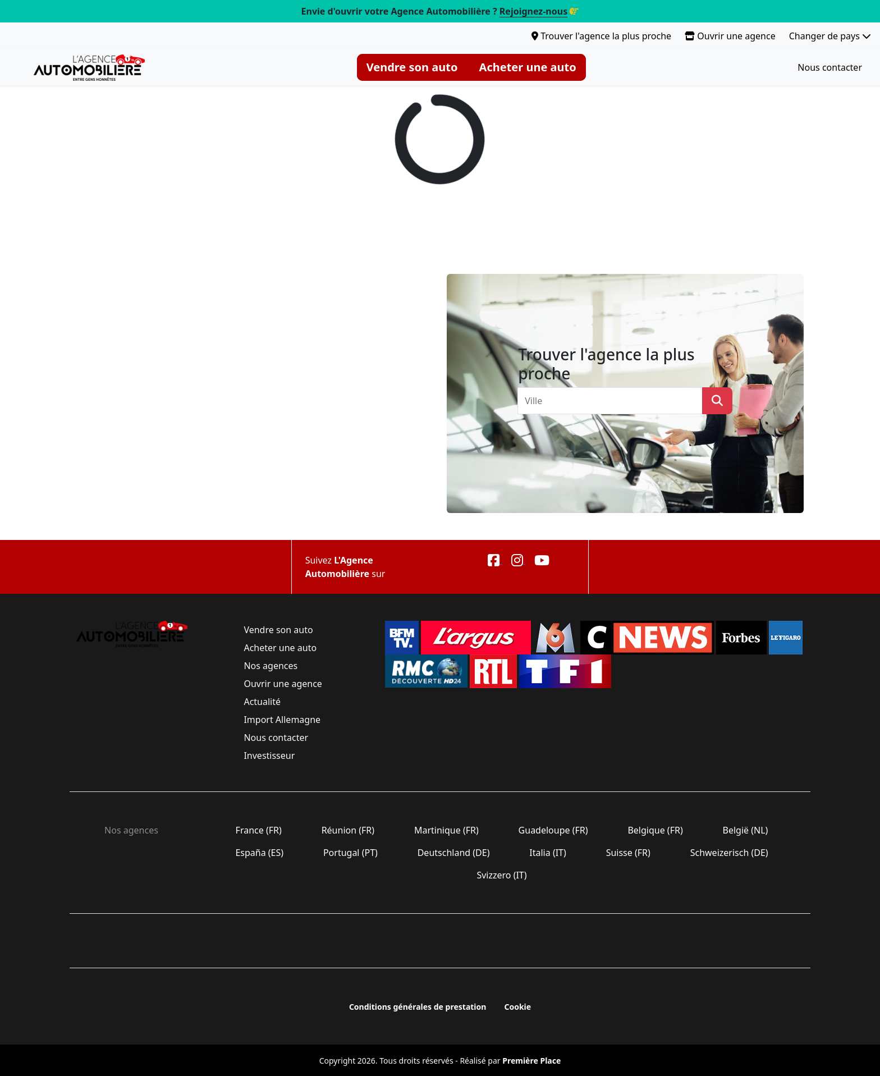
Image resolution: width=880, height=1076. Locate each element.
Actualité (262, 701)
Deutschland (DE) (453, 852)
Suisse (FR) (628, 852)
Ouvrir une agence (730, 36)
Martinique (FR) (446, 830)
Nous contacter (829, 67)
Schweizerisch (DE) (729, 852)
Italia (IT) (548, 852)
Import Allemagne (282, 719)
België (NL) (745, 830)
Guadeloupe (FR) (553, 830)
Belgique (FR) (655, 830)
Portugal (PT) (350, 852)
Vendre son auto (412, 67)
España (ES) (259, 852)
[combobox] (613, 400)
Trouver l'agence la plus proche (601, 36)
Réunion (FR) (348, 830)
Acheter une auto (527, 67)
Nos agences (270, 666)
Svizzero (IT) (501, 875)
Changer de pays (830, 36)
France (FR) (258, 830)
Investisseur (269, 755)
